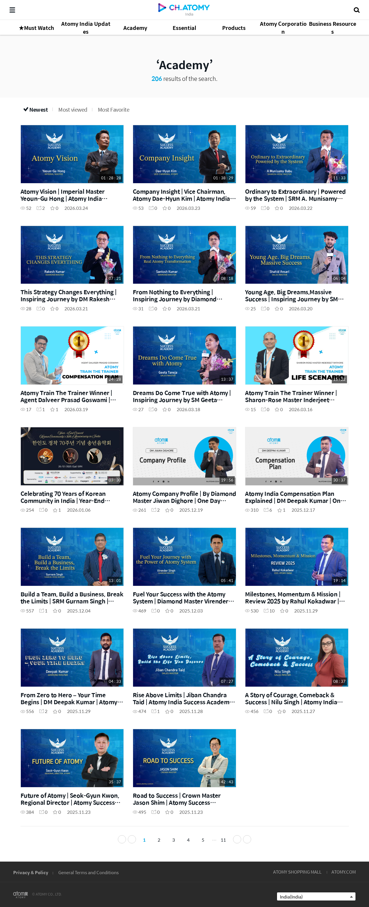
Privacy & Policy (30, 872)
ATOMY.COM (343, 871)
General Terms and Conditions (88, 872)
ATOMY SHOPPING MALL (297, 871)
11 (223, 839)
